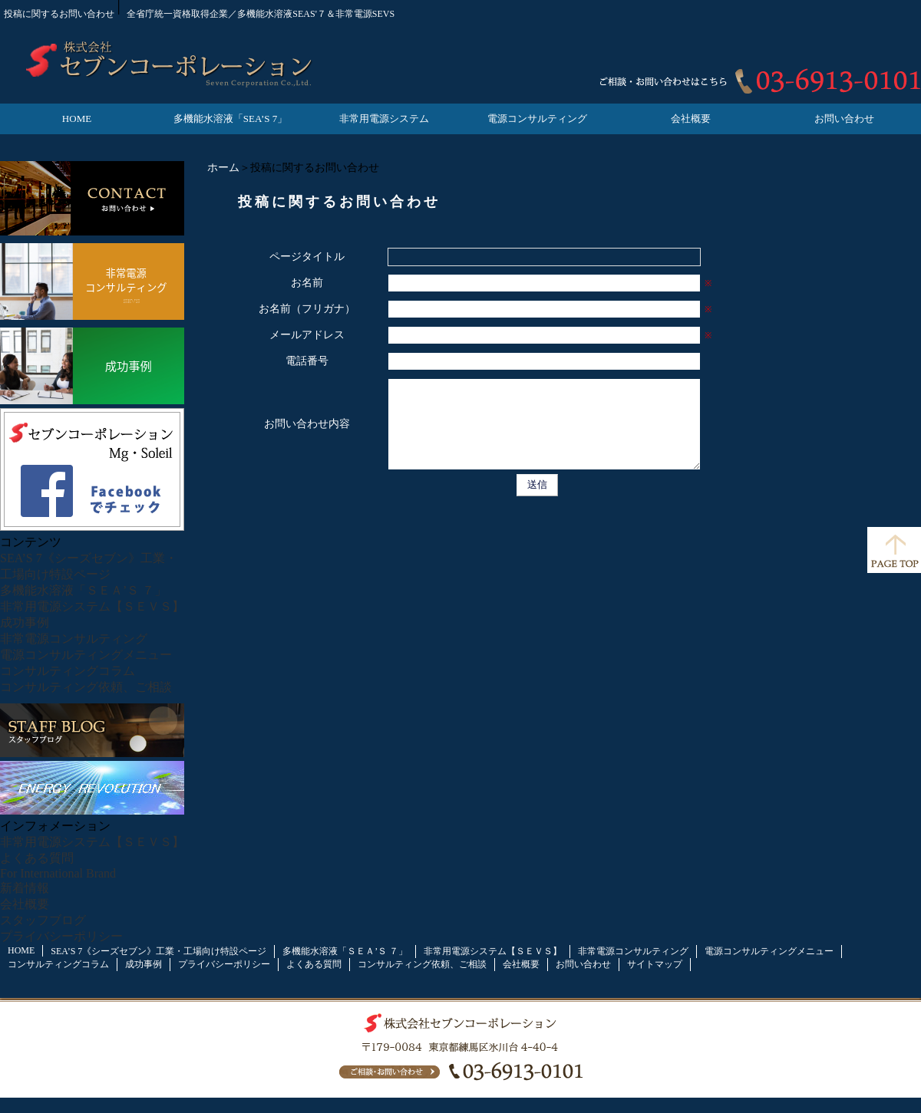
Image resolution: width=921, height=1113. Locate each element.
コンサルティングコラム (67, 670)
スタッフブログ (43, 920)
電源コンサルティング (537, 118)
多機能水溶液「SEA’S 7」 (230, 118)
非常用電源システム (384, 118)
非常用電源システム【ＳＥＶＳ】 (92, 606)
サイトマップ (654, 964)
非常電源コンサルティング (73, 638)
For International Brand (58, 873)
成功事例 (24, 622)
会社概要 (691, 118)
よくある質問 (37, 857)
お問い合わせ (844, 118)
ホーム (223, 167)
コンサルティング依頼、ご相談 (86, 686)
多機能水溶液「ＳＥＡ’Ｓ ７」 (83, 590)
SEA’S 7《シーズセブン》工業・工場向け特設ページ (158, 951)
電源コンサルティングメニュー (86, 654)
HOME (76, 118)
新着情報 (24, 887)
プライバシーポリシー (61, 936)
